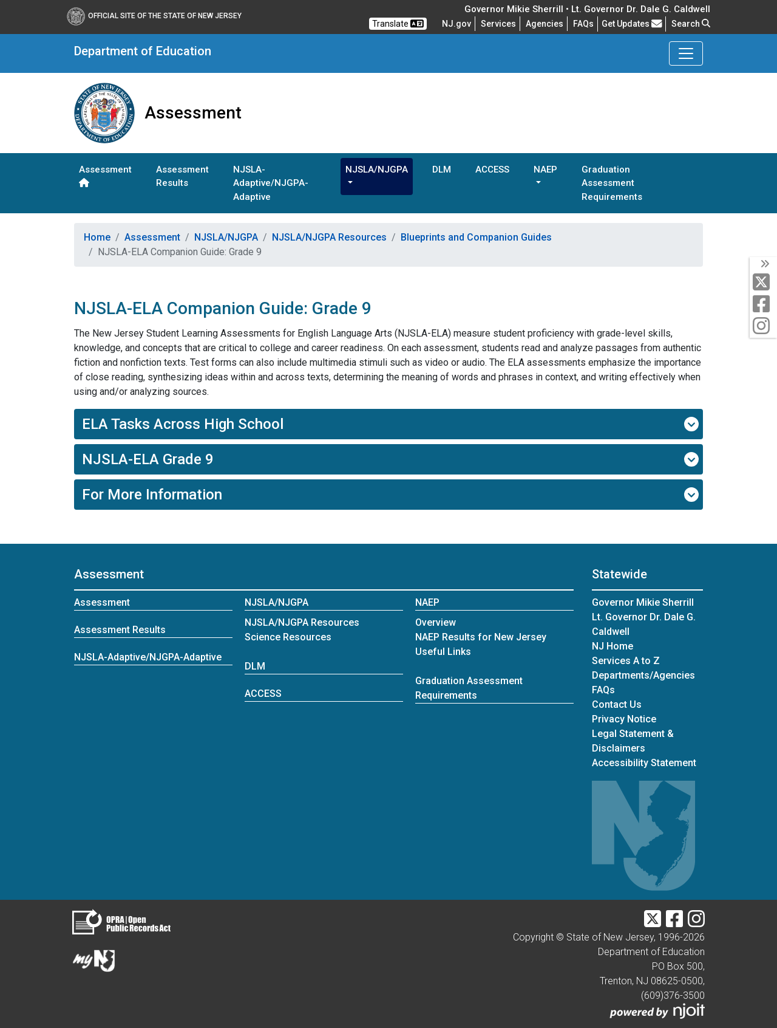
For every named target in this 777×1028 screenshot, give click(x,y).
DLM (441, 169)
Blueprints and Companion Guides (476, 237)
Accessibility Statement (644, 763)
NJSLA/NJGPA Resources (329, 237)
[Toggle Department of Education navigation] (686, 53)
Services (498, 24)
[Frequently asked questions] (583, 24)
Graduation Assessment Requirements (612, 183)
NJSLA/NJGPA (226, 237)
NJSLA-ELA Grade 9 (390, 459)
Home (97, 237)
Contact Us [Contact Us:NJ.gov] (617, 704)
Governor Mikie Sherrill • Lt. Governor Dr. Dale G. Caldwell (587, 9)
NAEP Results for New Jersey (480, 637)
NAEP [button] (545, 169)
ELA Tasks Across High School (390, 424)
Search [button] (690, 24)
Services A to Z (626, 660)
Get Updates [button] (632, 24)
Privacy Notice (624, 719)
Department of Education (142, 51)
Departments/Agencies (643, 675)
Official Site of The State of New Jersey (154, 16)
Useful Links (443, 651)
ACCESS (492, 169)
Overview (435, 622)
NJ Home (612, 646)
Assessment (105, 175)
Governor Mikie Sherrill (643, 602)
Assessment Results (182, 176)
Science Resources (288, 637)
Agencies (544, 24)
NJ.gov (456, 24)
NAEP (427, 602)
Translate (398, 23)
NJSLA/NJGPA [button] (376, 169)
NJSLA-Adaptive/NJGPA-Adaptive (270, 183)
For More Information (390, 494)
